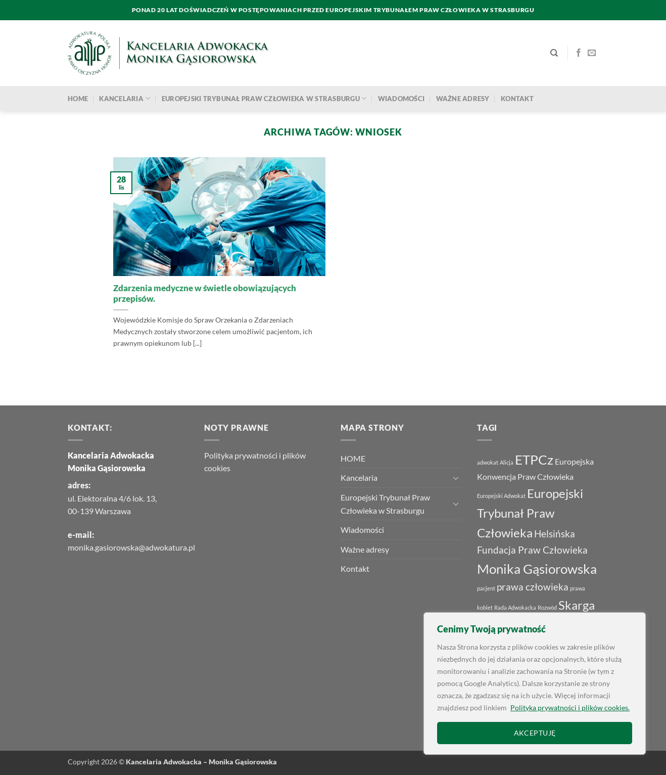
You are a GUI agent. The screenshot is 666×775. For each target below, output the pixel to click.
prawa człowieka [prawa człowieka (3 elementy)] (532, 586)
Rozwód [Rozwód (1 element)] (547, 607)
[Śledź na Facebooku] (579, 53)
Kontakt (517, 99)
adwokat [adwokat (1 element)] (487, 462)
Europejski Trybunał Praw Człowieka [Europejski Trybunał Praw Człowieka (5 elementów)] (530, 513)
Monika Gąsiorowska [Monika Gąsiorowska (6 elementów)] (537, 569)
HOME (78, 99)
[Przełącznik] (456, 478)
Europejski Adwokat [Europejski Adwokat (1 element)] (501, 495)
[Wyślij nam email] (592, 53)
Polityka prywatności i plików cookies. (570, 707)
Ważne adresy (463, 99)
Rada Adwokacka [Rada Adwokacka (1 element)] (515, 607)
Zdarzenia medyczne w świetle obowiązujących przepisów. (204, 293)
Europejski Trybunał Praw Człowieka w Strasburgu (264, 98)
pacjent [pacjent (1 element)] (486, 588)
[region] (534, 683)
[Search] (554, 53)
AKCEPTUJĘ (535, 732)
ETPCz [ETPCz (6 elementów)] (534, 459)
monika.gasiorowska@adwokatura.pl (131, 547)
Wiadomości (401, 99)
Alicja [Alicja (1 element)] (506, 462)
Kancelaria (124, 98)
